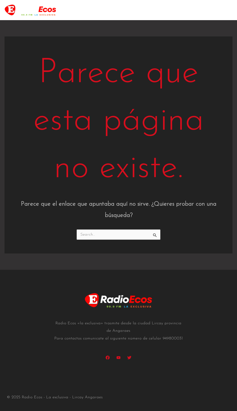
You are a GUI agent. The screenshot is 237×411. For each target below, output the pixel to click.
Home (105, 10)
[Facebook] (108, 358)
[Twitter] (129, 358)
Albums (175, 10)
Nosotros (127, 10)
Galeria (197, 10)
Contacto (220, 10)
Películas (152, 10)
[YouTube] (118, 358)
